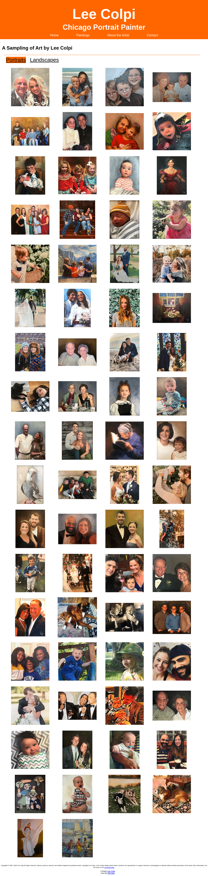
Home (54, 35)
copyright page (109, 867)
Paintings (83, 35)
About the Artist (118, 35)
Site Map (111, 873)
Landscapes (44, 60)
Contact (152, 35)
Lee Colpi (111, 871)
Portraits (16, 60)
